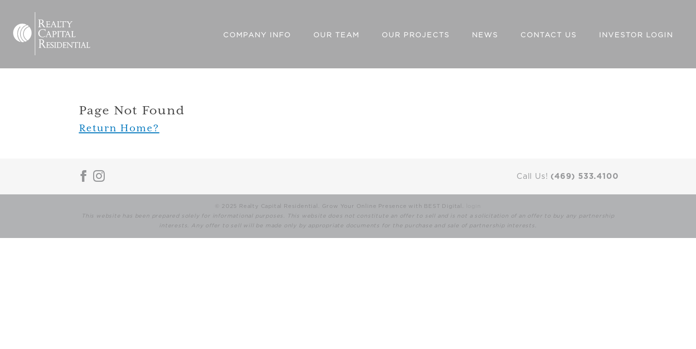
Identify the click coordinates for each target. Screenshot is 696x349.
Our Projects (416, 35)
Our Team (336, 35)
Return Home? (119, 128)
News (485, 35)
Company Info (257, 35)
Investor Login (636, 35)
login (473, 206)
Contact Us (548, 35)
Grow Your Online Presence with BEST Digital (392, 206)
